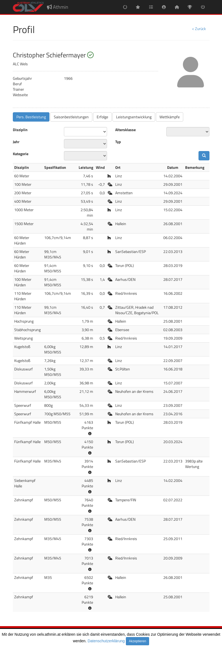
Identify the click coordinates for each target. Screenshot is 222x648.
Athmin (57, 7)
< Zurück (199, 28)
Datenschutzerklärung (106, 641)
